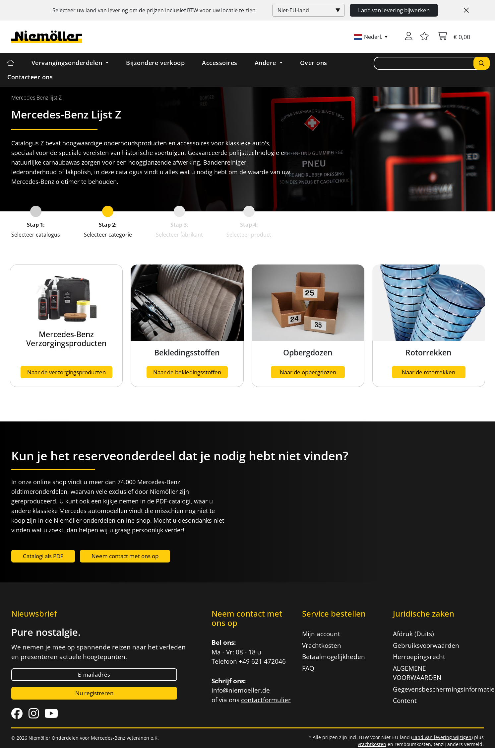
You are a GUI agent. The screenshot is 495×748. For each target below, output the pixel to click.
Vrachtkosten (321, 645)
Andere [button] (266, 63)
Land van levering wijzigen (441, 737)
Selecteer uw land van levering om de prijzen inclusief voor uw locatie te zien (154, 10)
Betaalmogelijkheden (333, 656)
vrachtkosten (372, 744)
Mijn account (321, 634)
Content (405, 700)
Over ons (313, 63)
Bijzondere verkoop (155, 63)
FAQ (308, 668)
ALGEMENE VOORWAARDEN (417, 673)
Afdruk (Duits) (413, 634)
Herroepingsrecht (419, 656)
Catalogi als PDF (43, 556)
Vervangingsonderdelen (67, 63)
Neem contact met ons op (125, 556)
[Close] (466, 10)
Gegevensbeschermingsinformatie (434, 689)
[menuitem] (36, 98)
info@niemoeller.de (241, 690)
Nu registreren (94, 693)
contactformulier (266, 700)
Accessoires (219, 63)
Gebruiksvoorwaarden (426, 645)
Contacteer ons (30, 77)
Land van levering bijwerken (394, 10)
